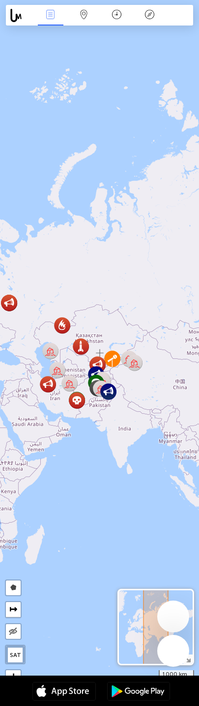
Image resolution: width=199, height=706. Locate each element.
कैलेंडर (117, 15)
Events (51, 15)
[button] (50, 350)
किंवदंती (150, 15)
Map (83, 15)
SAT (15, 655)
